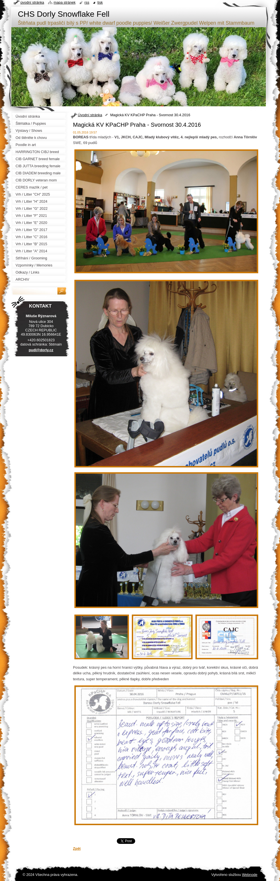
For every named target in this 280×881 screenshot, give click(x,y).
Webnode (249, 874)
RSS (87, 2)
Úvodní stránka (90, 115)
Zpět (77, 848)
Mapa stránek (65, 2)
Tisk (100, 2)
